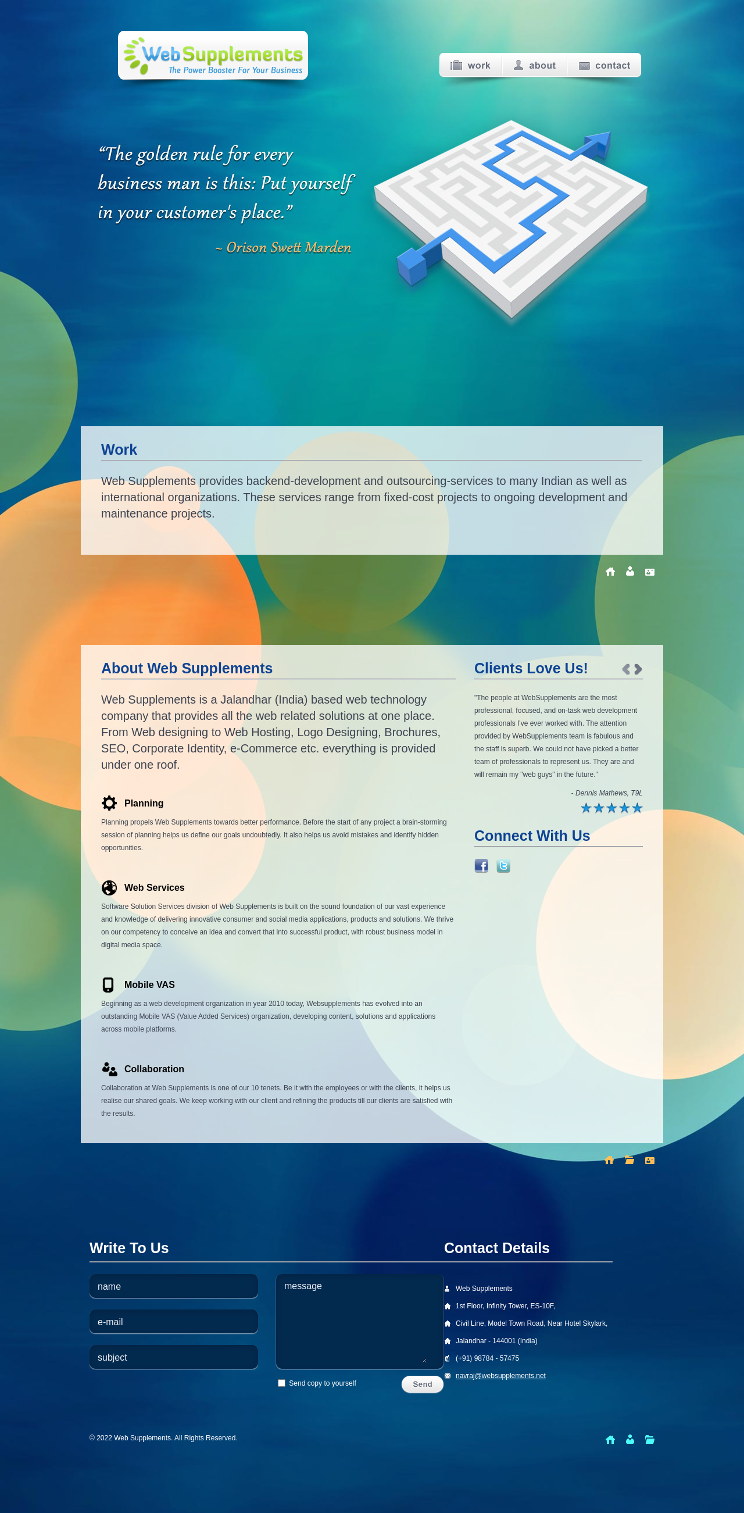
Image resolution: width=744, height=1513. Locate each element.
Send (422, 1385)
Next (638, 669)
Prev (626, 669)
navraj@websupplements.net (501, 1376)
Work (470, 65)
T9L (637, 793)
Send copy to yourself (317, 1383)
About (534, 65)
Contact (604, 65)
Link (481, 866)
